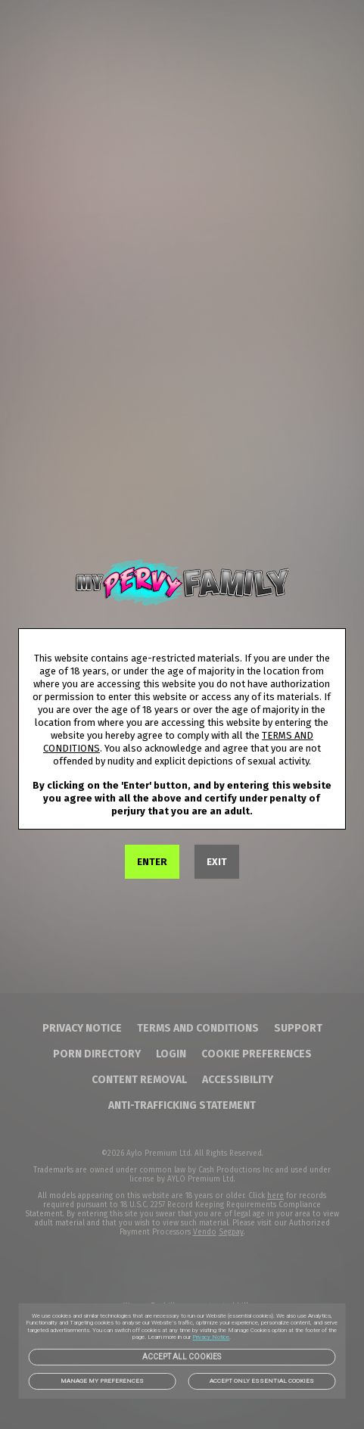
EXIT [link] (217, 861)
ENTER (152, 861)
